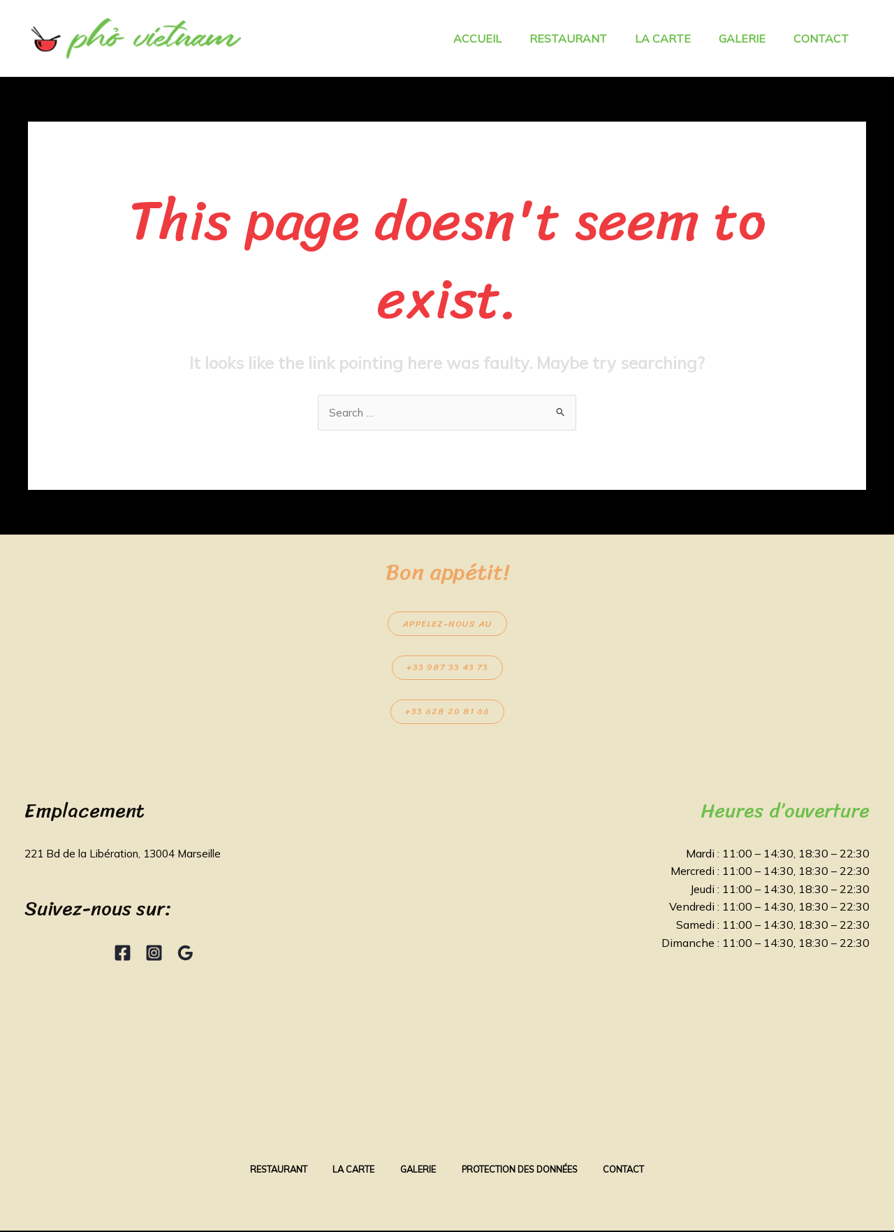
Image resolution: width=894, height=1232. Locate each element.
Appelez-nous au (447, 624)
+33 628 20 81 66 (447, 712)
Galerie (417, 1170)
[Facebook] (122, 953)
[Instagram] (154, 953)
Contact (633, 1170)
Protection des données (524, 1170)
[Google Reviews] (185, 953)
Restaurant (270, 1170)
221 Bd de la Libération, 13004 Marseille (128, 854)
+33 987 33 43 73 (447, 668)
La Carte (349, 1170)
